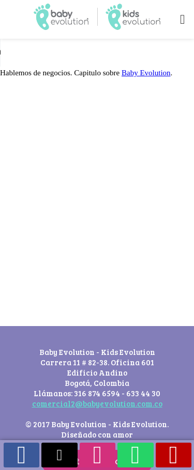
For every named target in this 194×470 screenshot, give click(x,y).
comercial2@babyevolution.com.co (97, 403)
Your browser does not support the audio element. (77, 53)
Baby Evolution (146, 73)
